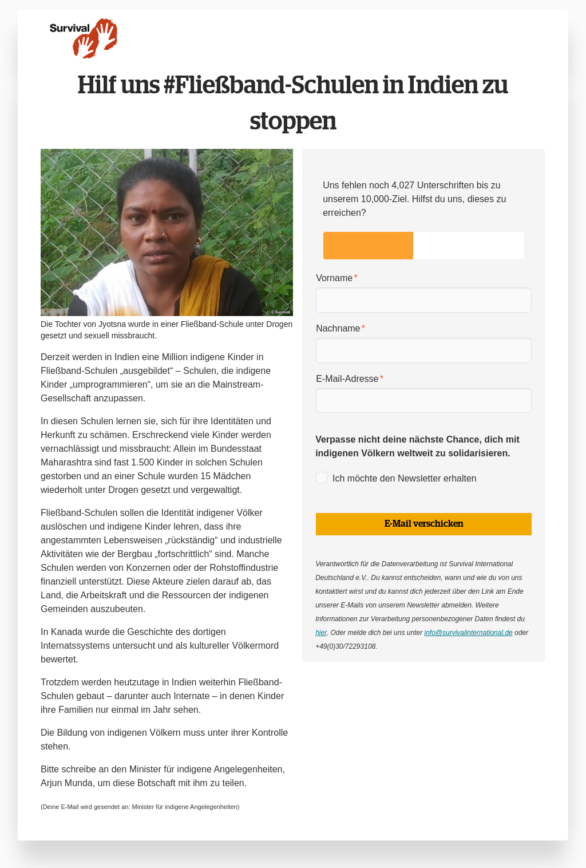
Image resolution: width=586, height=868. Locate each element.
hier (321, 633)
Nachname (338, 328)
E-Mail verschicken (424, 523)
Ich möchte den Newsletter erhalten (404, 478)
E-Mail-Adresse (347, 379)
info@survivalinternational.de (468, 633)
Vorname (334, 278)
